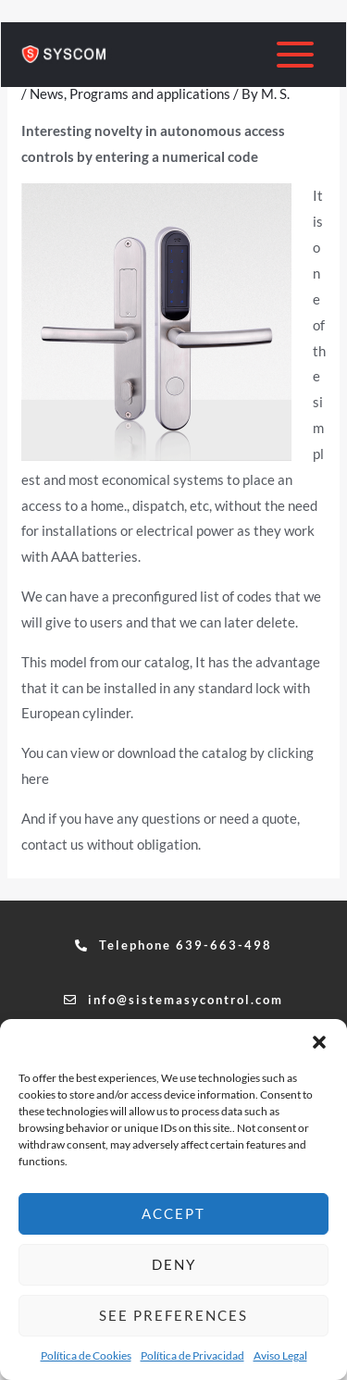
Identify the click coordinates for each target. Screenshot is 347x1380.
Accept (173, 1213)
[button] (319, 1042)
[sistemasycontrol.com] (65, 54)
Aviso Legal (280, 1355)
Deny (174, 1264)
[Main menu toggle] (295, 55)
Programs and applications (149, 93)
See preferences (173, 1315)
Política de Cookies (86, 1355)
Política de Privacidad (192, 1355)
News (47, 93)
